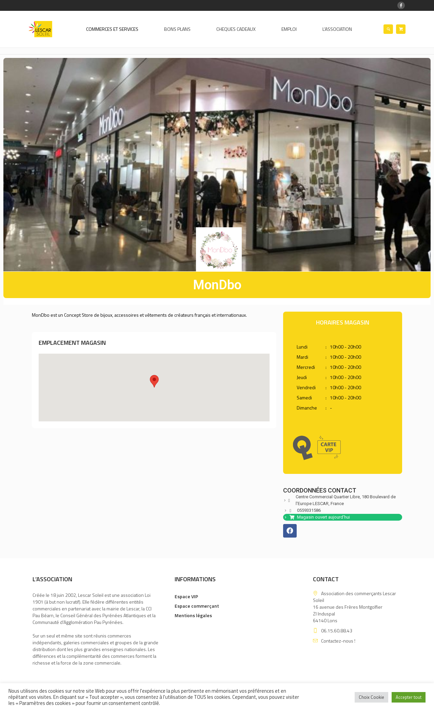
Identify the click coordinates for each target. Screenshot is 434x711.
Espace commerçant (197, 605)
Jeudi (302, 377)
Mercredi (306, 367)
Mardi (302, 357)
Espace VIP (186, 596)
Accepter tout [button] (408, 697)
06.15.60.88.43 (336, 630)
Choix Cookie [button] (371, 697)
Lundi (302, 346)
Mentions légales (193, 615)
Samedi (304, 397)
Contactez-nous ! (338, 640)
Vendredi (306, 387)
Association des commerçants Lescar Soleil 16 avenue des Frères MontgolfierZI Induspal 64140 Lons (354, 607)
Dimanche (307, 407)
